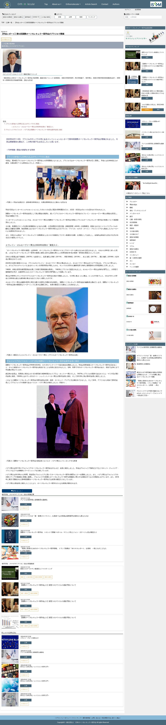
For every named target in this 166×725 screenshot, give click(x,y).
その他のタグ (6, 39)
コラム (132, 246)
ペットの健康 (134, 267)
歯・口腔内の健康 (136, 258)
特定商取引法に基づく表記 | (111, 718)
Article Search (91, 4)
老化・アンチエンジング (138, 210)
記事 (70, 17)
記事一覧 (9, 22)
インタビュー (134, 255)
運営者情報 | (87, 718)
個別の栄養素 (7, 17)
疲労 (131, 216)
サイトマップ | (77, 718)
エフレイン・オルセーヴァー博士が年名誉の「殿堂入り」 (33, 127)
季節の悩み (133, 204)
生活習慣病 (133, 222)
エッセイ (133, 264)
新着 (59, 17)
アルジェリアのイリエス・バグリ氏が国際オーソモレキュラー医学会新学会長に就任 (34, 130)
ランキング (91, 17)
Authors (116, 4)
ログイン (128, 9)
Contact (104, 4)
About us (56, 4)
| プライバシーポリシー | (63, 718)
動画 (81, 17)
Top (46, 4)
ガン (131, 261)
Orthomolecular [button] (72, 4)
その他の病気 (45, 17)
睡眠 (131, 207)
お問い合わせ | (96, 718)
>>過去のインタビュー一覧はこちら (138, 193)
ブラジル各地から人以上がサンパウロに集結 (22, 124)
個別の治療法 (18, 17)
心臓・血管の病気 (136, 219)
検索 (126, 17)
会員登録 (138, 9)
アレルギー (133, 201)
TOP (2, 22)
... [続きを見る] (27, 80)
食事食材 (28, 17)
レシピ (132, 243)
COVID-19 (36, 17)
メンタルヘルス (135, 213)
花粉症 (132, 228)
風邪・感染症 (134, 225)
